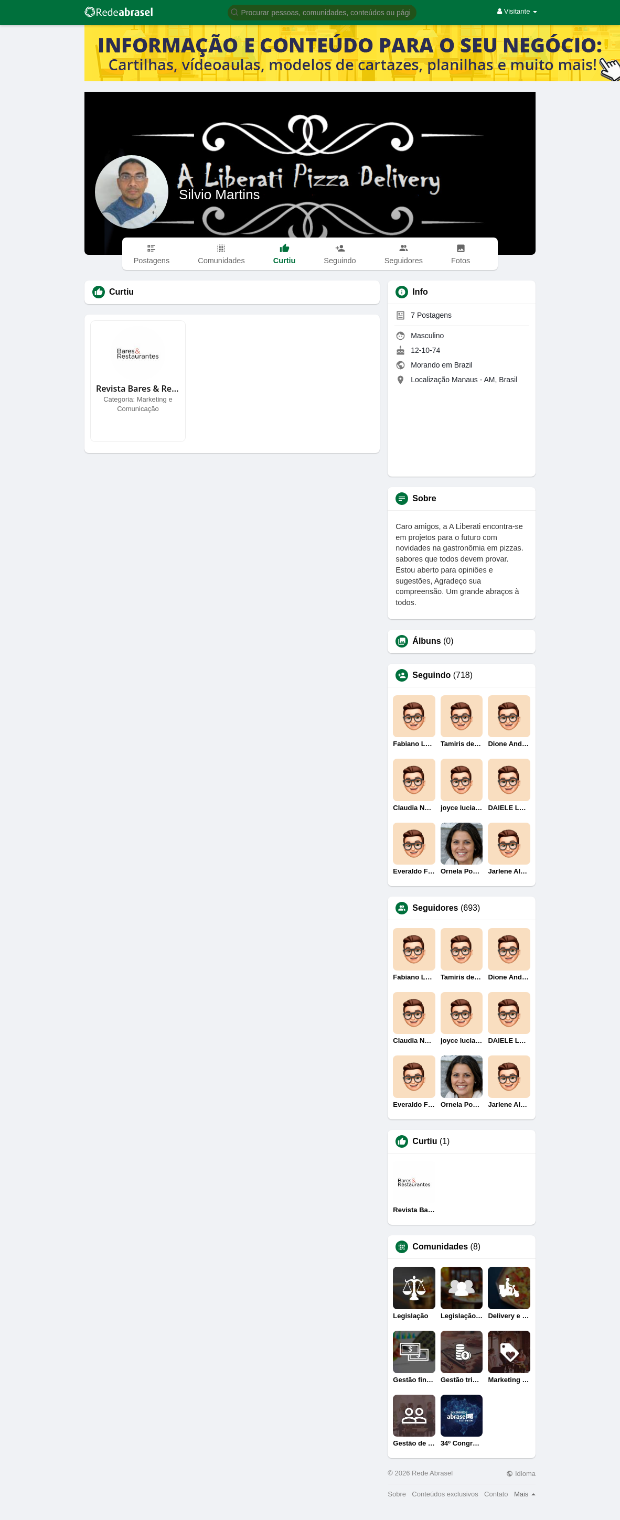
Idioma (521, 1473)
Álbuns (426, 641)
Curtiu (424, 1141)
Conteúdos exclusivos (445, 1494)
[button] (322, 11)
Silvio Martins (219, 194)
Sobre (397, 1494)
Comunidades (440, 1247)
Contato (496, 1494)
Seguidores (435, 908)
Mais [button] (525, 1494)
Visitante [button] (517, 11)
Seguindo (431, 675)
